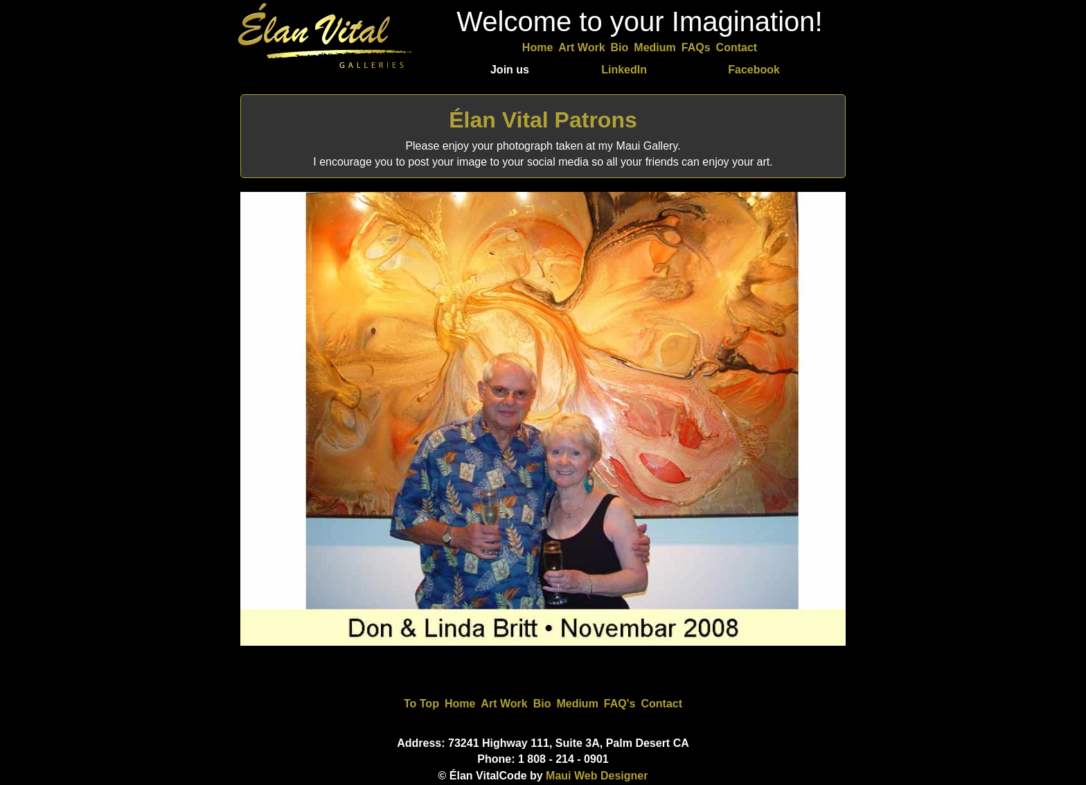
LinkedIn (624, 70)
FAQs (696, 47)
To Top (421, 703)
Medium (654, 47)
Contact (737, 47)
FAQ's (620, 703)
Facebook (754, 70)
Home (537, 47)
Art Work (581, 47)
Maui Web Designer (597, 776)
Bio (620, 47)
